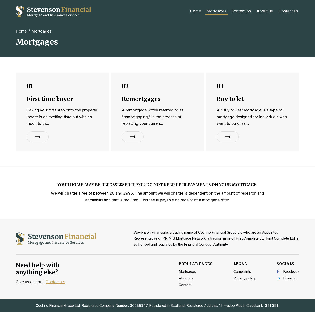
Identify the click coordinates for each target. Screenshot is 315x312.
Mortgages (216, 11)
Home (195, 11)
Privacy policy (244, 278)
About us (265, 11)
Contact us (288, 11)
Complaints (242, 271)
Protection (241, 11)
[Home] (54, 11)
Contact (185, 285)
